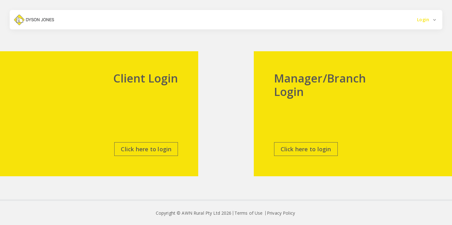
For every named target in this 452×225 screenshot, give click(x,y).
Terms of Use (248, 213)
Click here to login (146, 149)
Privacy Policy (281, 213)
